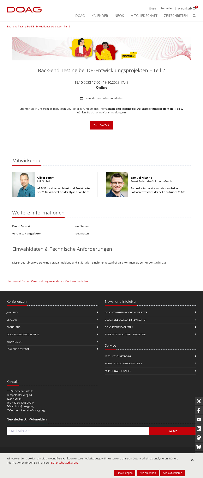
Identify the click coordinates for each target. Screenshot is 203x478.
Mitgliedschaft (144, 15)
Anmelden (167, 8)
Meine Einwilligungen (118, 370)
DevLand (12, 319)
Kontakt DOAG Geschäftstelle (123, 363)
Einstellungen (125, 472)
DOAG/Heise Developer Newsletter (125, 319)
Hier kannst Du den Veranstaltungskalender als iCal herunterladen (47, 281)
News (119, 15)
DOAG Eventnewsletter (119, 327)
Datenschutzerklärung (64, 462)
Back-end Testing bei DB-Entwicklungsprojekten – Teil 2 (38, 26)
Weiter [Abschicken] (173, 431)
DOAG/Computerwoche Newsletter (126, 312)
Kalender (99, 15)
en (154, 8)
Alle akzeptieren (172, 472)
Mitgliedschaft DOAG (118, 356)
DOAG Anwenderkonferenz (23, 334)
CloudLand (13, 327)
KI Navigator (14, 341)
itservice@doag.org (33, 410)
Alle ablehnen (148, 472)
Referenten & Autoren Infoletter (125, 334)
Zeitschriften (176, 15)
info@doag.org (24, 406)
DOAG (80, 15)
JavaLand (12, 312)
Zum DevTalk (101, 125)
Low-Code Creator (18, 349)
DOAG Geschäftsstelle (20, 391)
